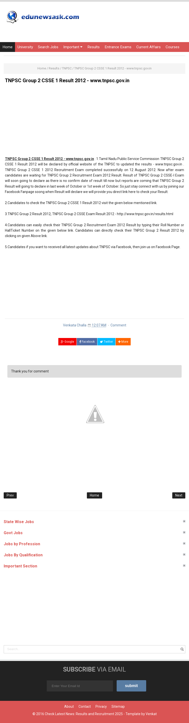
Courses (172, 47)
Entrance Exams (118, 47)
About (69, 706)
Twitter (106, 341)
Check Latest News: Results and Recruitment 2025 (84, 714)
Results (93, 47)
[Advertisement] (94, 121)
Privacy (101, 706)
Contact (85, 706)
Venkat (151, 714)
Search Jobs (48, 47)
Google (67, 341)
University (25, 47)
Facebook (87, 341)
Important (72, 47)
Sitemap (118, 706)
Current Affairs (148, 47)
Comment (118, 325)
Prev (10, 495)
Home (7, 47)
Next (178, 495)
